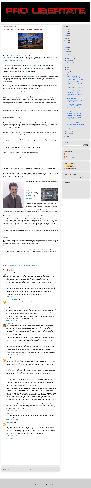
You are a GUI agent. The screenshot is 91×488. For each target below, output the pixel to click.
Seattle (8, 140)
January (69, 133)
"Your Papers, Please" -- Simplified (75, 107)
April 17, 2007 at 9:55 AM (12, 296)
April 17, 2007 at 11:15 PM (12, 410)
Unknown (67, 154)
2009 (66, 49)
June (68, 69)
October (69, 60)
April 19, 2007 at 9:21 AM (12, 419)
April (68, 74)
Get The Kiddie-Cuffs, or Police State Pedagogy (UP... (75, 104)
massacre (25, 265)
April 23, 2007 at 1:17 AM (12, 435)
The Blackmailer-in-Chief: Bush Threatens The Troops (75, 121)
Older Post (55, 469)
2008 (66, 51)
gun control (19, 265)
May (68, 72)
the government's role (34, 65)
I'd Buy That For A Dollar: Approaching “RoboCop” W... (75, 76)
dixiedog (8, 323)
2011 (66, 45)
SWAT (29, 265)
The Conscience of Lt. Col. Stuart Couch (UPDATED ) (75, 125)
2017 (66, 31)
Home (31, 469)
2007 (66, 54)
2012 (66, 42)
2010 (66, 47)
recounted (29, 76)
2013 (66, 40)
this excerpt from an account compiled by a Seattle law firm (31, 197)
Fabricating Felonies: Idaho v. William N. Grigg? (74, 118)
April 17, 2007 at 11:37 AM (12, 304)
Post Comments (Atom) (33, 474)
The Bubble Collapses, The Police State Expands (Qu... (75, 80)
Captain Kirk (9, 272)
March (68, 129)
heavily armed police (28, 67)
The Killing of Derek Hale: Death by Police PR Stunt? (75, 101)
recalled (55, 91)
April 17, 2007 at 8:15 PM (12, 354)
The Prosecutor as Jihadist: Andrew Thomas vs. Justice (74, 114)
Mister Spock (9, 422)
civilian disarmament (11, 265)
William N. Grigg (69, 157)
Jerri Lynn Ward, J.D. (11, 299)
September (70, 62)
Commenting (5, 91)
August (69, 65)
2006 (66, 136)
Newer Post (6, 469)
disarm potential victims (32, 70)
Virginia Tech (35, 265)
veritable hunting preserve (8, 57)
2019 (66, 29)
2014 (66, 38)
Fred (7, 357)
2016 (66, 33)
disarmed (53, 57)
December (69, 56)
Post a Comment (9, 438)
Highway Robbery (71, 98)
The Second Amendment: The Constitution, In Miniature (74, 84)
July (68, 67)
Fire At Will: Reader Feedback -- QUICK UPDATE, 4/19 (75, 91)
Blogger (54, 484)
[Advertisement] (30, 453)
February (69, 131)
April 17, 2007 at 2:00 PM (12, 320)
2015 (66, 35)
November (69, 58)
